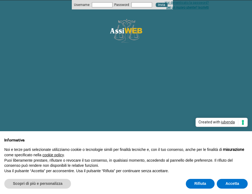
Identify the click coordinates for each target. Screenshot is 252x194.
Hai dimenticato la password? (187, 3)
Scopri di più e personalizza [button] (37, 183)
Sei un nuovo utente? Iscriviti (187, 7)
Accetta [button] (232, 183)
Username (82, 5)
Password (121, 5)
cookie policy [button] (53, 155)
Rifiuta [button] (200, 183)
